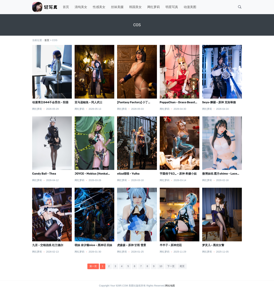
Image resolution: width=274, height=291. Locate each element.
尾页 (182, 266)
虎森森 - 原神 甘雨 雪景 (131, 245)
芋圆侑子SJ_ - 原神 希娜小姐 (178, 173)
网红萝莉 (153, 7)
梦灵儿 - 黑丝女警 (213, 245)
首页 (66, 7)
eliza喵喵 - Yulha (128, 173)
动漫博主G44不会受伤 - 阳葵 (50, 102)
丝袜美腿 (117, 7)
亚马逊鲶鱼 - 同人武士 (88, 102)
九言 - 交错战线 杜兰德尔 (47, 245)
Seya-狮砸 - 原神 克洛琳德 (219, 102)
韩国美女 (135, 7)
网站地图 (170, 285)
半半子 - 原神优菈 (171, 245)
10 (161, 266)
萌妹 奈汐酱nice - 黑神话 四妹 (93, 245)
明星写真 (171, 7)
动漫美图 (190, 7)
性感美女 (99, 7)
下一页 (171, 266)
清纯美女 (81, 7)
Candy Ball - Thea (44, 173)
